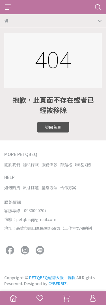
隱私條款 (31, 164)
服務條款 (49, 164)
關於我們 (12, 164)
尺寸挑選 (31, 187)
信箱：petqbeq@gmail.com (30, 219)
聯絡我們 (83, 164)
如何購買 (12, 187)
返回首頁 (53, 127)
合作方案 (68, 187)
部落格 (66, 164)
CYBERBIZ (57, 283)
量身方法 (49, 187)
